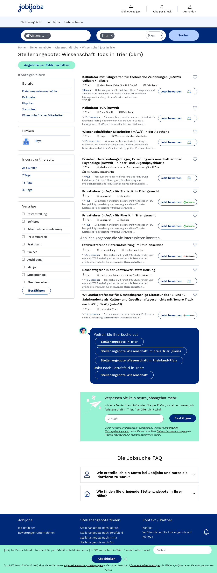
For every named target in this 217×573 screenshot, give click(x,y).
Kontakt (147, 528)
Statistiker (29, 109)
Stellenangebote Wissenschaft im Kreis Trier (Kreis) (141, 351)
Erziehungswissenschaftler (39, 91)
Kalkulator (29, 97)
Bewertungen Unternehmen (36, 532)
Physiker (28, 103)
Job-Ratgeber (26, 528)
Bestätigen (36, 290)
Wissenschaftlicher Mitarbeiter (42, 115)
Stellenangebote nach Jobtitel (99, 528)
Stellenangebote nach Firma (98, 537)
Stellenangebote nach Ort (97, 542)
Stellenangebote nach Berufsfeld (101, 532)
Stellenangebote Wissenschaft (124, 375)
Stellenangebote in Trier (119, 342)
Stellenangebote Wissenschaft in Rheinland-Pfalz (139, 360)
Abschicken (107, 559)
